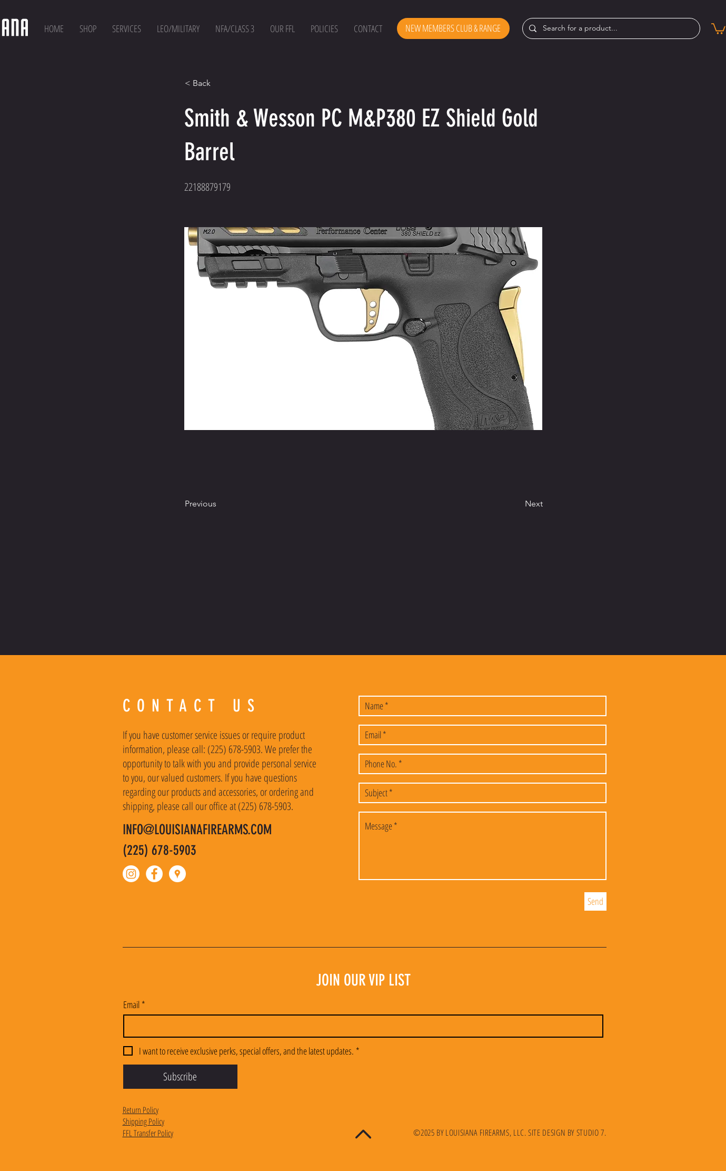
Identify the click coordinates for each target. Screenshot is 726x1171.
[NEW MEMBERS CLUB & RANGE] (453, 28)
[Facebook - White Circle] (154, 873)
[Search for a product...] (610, 28)
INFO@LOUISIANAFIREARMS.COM (197, 830)
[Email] (360, 1026)
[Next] (516, 503)
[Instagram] (131, 873)
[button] (88, 28)
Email (134, 1004)
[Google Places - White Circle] (177, 873)
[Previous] (219, 503)
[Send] (595, 901)
